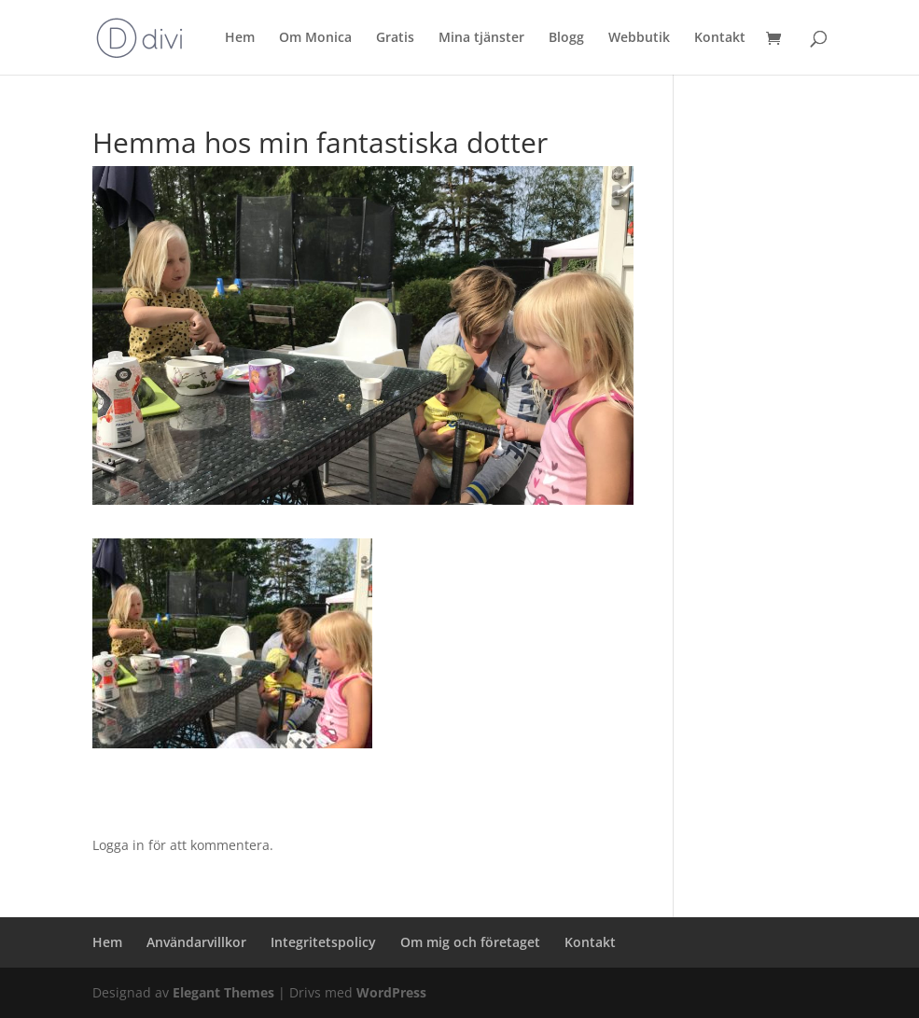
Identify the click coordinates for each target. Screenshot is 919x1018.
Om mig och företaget (470, 942)
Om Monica (315, 38)
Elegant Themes (223, 992)
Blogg (566, 38)
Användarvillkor (196, 942)
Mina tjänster (481, 38)
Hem (240, 38)
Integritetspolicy (323, 942)
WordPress (391, 992)
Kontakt (719, 38)
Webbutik (639, 38)
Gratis (395, 38)
